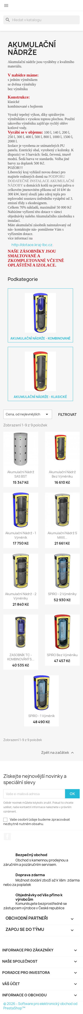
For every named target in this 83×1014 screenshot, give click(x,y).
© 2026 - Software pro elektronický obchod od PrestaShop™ (40, 1005)
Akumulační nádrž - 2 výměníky (20, 596)
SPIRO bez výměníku (62, 655)
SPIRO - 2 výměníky (62, 594)
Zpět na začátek (58, 753)
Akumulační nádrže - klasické (40, 397)
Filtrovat (67, 414)
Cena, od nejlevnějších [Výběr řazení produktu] (28, 414)
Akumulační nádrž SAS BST (20, 474)
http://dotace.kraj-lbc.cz (33, 244)
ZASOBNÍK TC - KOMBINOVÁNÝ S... (20, 657)
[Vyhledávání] (41, 19)
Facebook (7, 836)
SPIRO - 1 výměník (41, 716)
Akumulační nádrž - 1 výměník (20, 535)
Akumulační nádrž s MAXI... (62, 535)
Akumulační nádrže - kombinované (40, 338)
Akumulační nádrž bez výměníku (62, 474)
